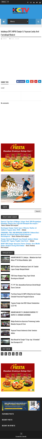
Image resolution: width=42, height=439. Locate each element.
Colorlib (24, 436)
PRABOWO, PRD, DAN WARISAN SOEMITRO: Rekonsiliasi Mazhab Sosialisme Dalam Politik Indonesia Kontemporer (20, 234)
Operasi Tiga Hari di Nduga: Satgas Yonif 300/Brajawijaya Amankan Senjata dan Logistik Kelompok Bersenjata (21, 222)
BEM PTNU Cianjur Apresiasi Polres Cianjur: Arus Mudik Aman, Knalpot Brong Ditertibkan (20, 244)
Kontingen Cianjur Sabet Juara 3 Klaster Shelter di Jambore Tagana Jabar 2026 (19, 229)
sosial (17, 39)
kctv (12, 39)
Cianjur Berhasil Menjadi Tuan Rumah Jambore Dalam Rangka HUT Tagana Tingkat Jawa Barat (19, 240)
